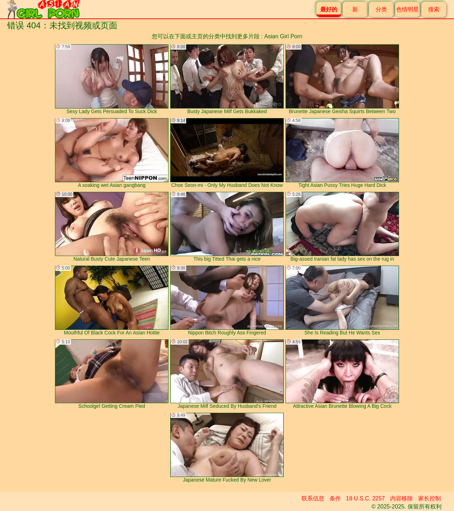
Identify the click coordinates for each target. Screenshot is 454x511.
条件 (335, 498)
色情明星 (407, 9)
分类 (381, 9)
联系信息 (312, 498)
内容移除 (401, 498)
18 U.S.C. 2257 (365, 498)
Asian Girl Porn (283, 36)
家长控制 (429, 498)
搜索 (433, 9)
